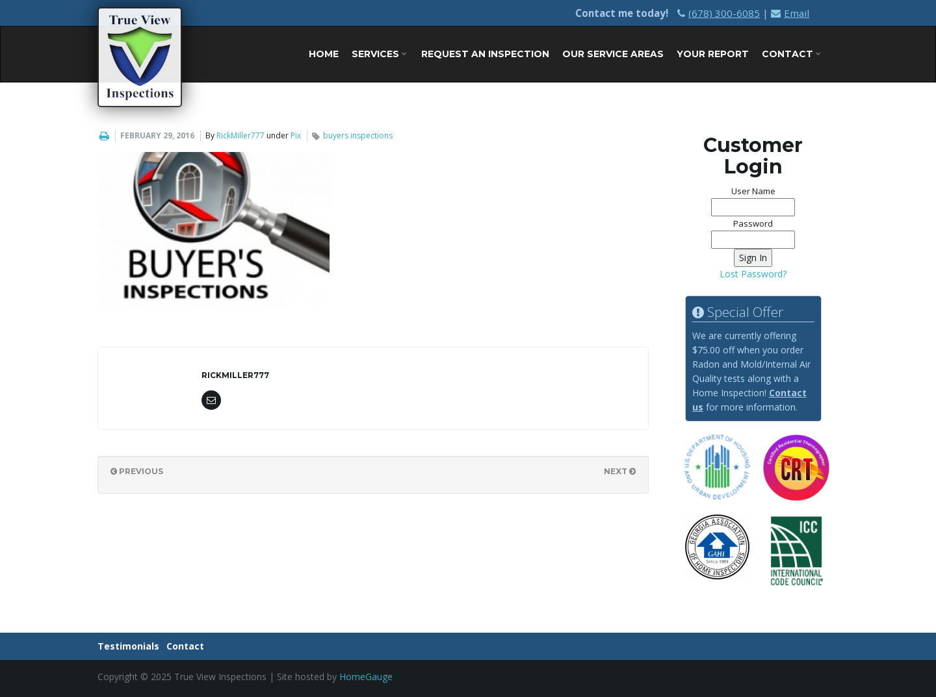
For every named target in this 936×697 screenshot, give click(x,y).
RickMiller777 (240, 135)
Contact (791, 54)
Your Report (713, 54)
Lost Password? (753, 274)
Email (790, 12)
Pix (296, 135)
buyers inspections (358, 135)
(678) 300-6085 (718, 12)
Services (379, 54)
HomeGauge (366, 676)
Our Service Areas (613, 54)
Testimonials (128, 646)
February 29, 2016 (157, 135)
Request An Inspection (485, 54)
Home (324, 54)
